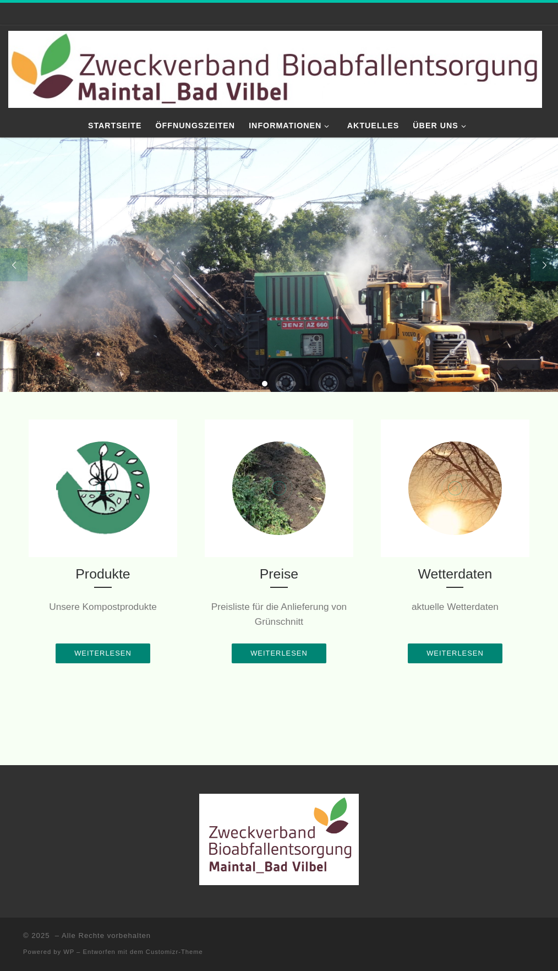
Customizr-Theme (174, 951)
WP (68, 951)
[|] (275, 67)
